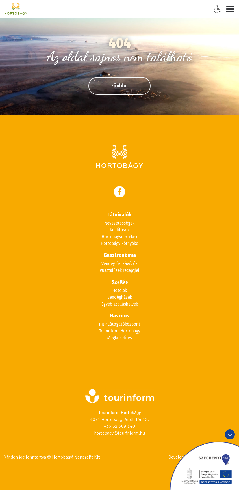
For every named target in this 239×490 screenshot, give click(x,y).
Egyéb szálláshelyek (119, 304)
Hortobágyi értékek (119, 236)
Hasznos (119, 316)
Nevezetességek (119, 223)
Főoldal (119, 86)
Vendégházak (119, 297)
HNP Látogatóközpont (119, 324)
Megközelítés (119, 337)
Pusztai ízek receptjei (119, 270)
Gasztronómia (119, 255)
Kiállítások (119, 230)
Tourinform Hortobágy (119, 331)
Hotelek (119, 290)
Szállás (119, 282)
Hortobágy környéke (119, 243)
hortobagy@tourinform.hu (119, 433)
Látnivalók (119, 215)
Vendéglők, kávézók (119, 263)
